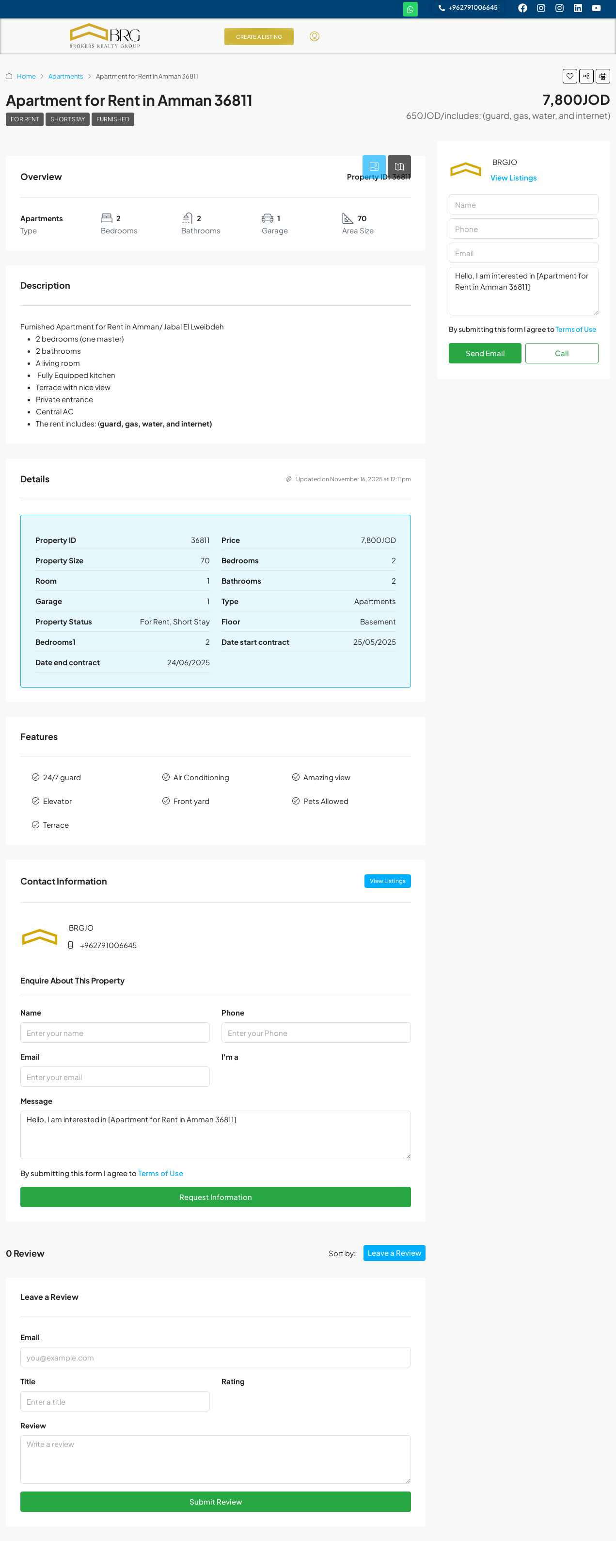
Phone (232, 1012)
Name (30, 1012)
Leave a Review (394, 1252)
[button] (570, 76)
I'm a (229, 1056)
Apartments (65, 76)
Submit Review (216, 1501)
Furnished (112, 119)
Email (30, 1056)
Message (36, 1100)
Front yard (191, 800)
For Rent (25, 119)
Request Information (215, 1196)
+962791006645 (108, 945)
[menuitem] (314, 36)
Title (27, 1381)
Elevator (57, 800)
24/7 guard (62, 777)
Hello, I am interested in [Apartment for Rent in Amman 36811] (215, 1135)
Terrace (56, 824)
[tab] (374, 167)
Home (26, 76)
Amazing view (326, 777)
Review (33, 1425)
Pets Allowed (325, 800)
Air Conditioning (201, 777)
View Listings (388, 881)
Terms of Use (160, 1173)
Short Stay (67, 119)
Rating (233, 1381)
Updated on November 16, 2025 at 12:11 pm (348, 479)
